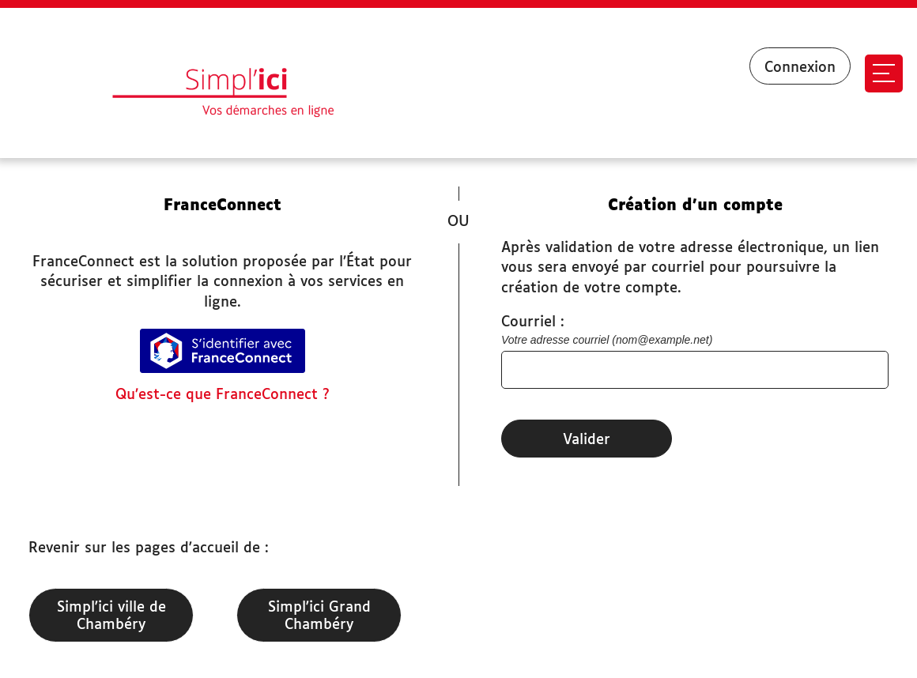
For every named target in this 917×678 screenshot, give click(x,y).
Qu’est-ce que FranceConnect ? (222, 395)
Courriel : (532, 322)
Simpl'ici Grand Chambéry (319, 616)
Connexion (800, 68)
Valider (586, 440)
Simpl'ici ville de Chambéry (111, 616)
